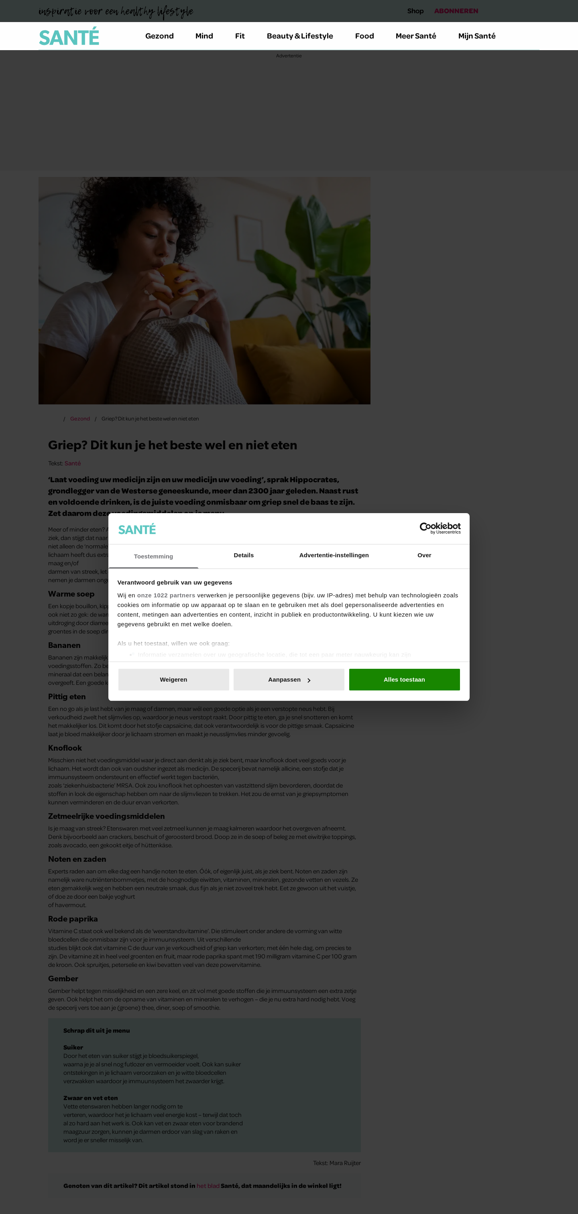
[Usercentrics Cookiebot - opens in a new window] (426, 528)
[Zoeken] (533, 36)
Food (369, 35)
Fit (244, 35)
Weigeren (173, 679)
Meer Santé (421, 35)
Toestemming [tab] (153, 556)
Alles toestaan (404, 679)
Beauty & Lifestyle (304, 35)
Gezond (164, 35)
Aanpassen (289, 679)
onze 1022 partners (166, 595)
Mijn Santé (482, 35)
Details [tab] (244, 555)
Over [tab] (424, 555)
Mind (208, 35)
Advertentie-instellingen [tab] (334, 555)
